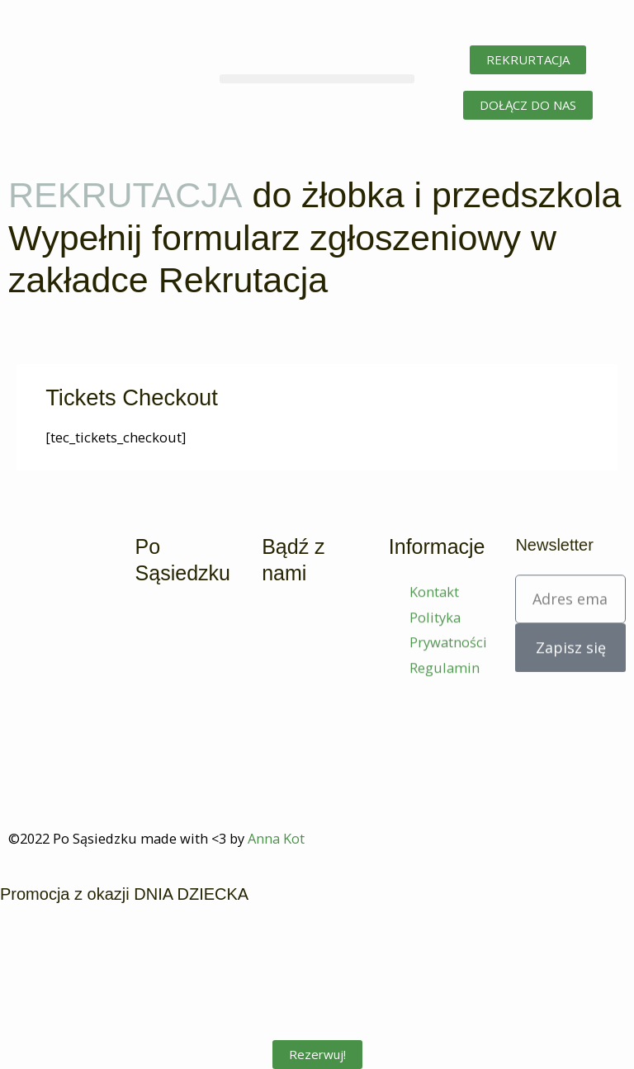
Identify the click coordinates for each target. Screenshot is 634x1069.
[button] (317, 78)
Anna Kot (276, 838)
